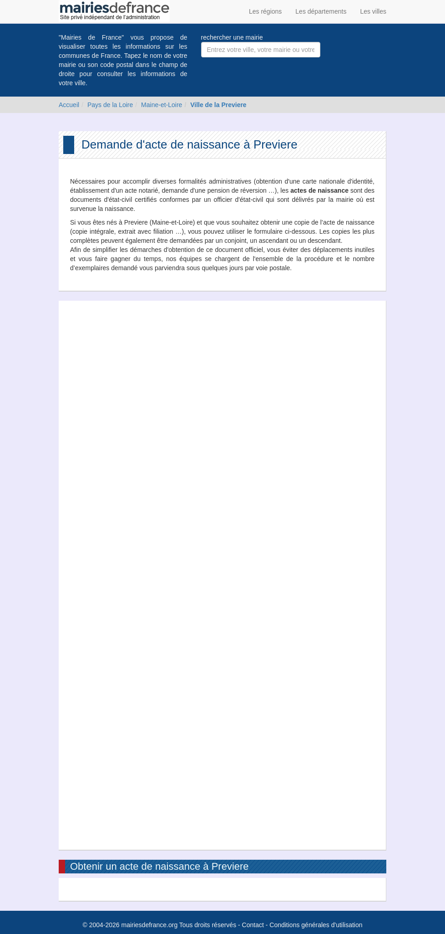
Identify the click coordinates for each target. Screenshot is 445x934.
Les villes (373, 11)
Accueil (69, 104)
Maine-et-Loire (161, 104)
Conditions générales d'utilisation (315, 925)
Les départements (320, 11)
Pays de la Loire (110, 104)
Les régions (265, 11)
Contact (253, 925)
